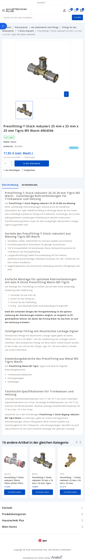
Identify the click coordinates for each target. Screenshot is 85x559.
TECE (62, 474)
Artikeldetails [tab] (30, 184)
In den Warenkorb (31, 163)
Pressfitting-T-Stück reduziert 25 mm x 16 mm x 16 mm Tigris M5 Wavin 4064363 (42, 480)
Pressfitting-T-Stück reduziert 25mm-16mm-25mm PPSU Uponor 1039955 (14, 480)
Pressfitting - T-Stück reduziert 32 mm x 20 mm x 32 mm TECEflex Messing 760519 (70, 480)
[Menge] (6, 163)
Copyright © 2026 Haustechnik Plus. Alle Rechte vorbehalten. (43, 549)
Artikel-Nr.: (8, 146)
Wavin (13, 142)
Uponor (7, 474)
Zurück (77, 442)
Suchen (77, 17)
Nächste (80, 442)
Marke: (6, 142)
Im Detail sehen (14, 492)
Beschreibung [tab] (10, 184)
